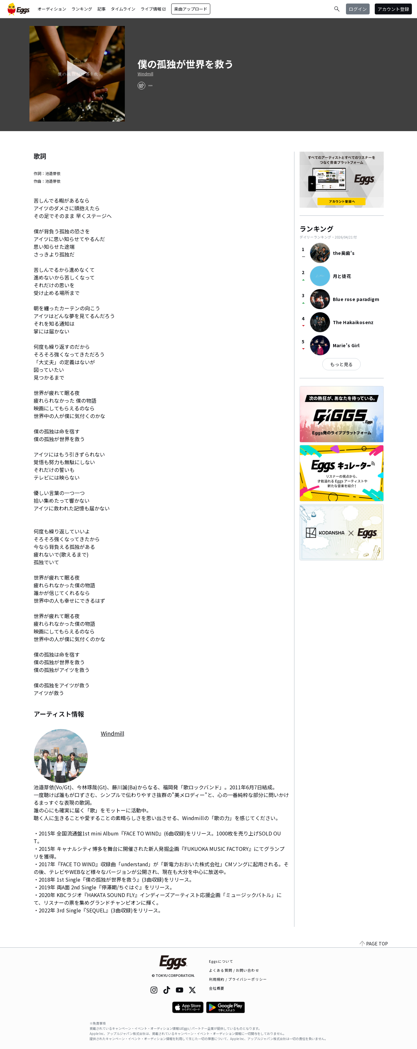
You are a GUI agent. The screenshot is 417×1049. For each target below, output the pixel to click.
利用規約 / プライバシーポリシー (238, 979)
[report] (150, 85)
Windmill (145, 73)
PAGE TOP (374, 943)
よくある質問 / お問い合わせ (234, 970)
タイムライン (123, 9)
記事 (101, 9)
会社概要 (216, 988)
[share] (141, 85)
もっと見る (341, 364)
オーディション (51, 9)
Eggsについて (221, 961)
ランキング (81, 9)
